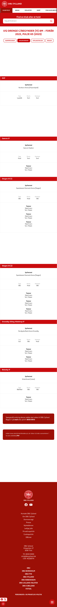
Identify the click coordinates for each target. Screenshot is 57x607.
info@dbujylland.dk (28, 556)
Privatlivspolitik (28, 531)
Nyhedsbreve (28, 525)
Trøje (19, 96)
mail (16, 420)
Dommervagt (28, 519)
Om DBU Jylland (28, 516)
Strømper (37, 96)
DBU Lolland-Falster (28, 583)
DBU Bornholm (28, 571)
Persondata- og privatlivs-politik (28, 594)
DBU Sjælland (28, 586)
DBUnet (28, 537)
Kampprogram (10, 40)
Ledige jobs (28, 528)
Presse (28, 522)
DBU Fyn (28, 574)
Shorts (28, 96)
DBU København (28, 580)
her (18, 435)
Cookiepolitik (28, 534)
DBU (28, 568)
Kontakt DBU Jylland (28, 514)
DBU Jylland (28, 577)
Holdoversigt (23, 40)
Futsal (28, 589)
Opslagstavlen (38, 40)
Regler (49, 40)
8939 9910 (31, 420)
